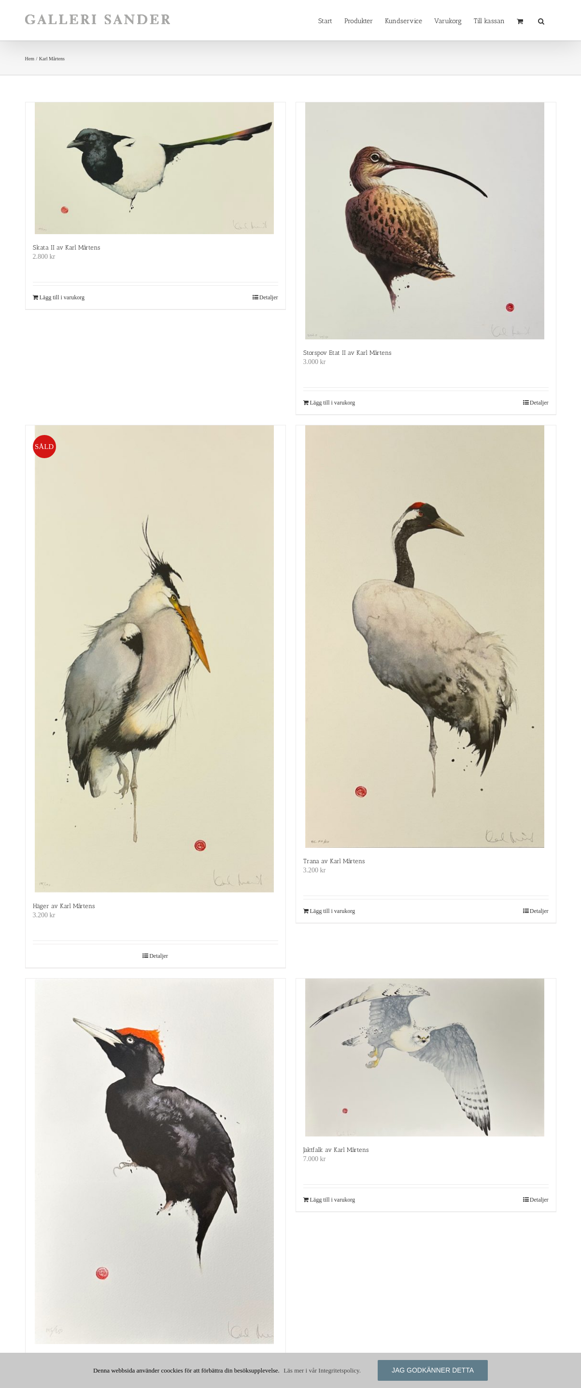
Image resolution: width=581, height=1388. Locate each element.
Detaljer (268, 297)
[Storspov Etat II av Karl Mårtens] (426, 220)
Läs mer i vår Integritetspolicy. (322, 1370)
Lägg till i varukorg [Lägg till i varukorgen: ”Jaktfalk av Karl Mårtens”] (332, 1199)
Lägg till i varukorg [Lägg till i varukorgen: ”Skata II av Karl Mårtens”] (62, 297)
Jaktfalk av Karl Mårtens (335, 1149)
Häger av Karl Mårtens (64, 906)
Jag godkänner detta (433, 1370)
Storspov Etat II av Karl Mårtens (347, 352)
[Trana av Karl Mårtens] (426, 636)
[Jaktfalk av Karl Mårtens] (426, 1057)
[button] (541, 20)
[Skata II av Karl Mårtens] (155, 168)
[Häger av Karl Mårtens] (155, 659)
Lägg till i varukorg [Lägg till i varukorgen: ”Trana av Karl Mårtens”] (332, 911)
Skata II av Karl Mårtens (66, 247)
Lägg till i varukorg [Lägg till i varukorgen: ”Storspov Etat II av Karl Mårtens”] (332, 402)
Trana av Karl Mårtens (334, 861)
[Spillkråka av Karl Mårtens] (155, 1161)
